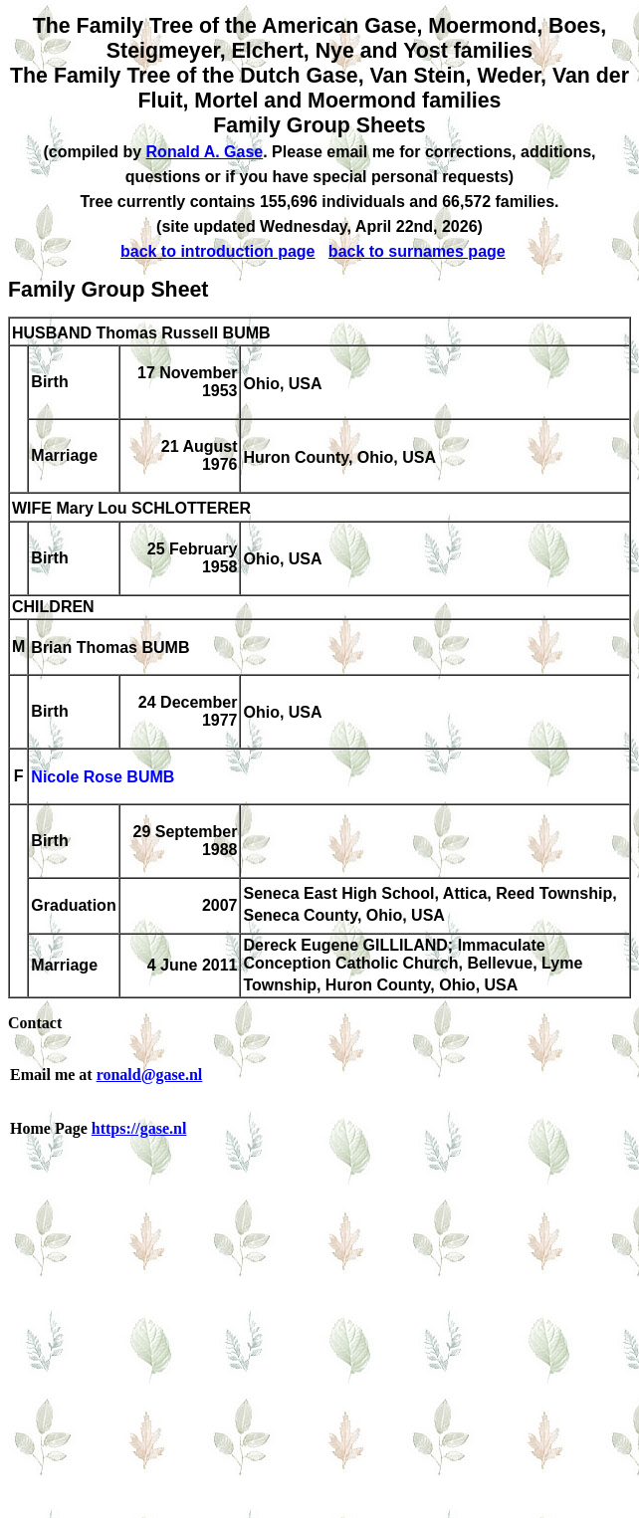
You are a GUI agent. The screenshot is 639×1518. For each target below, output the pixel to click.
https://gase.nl (139, 1128)
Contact (35, 1022)
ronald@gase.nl (150, 1074)
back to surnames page (417, 251)
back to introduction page (218, 251)
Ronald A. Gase (205, 151)
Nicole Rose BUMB (102, 777)
